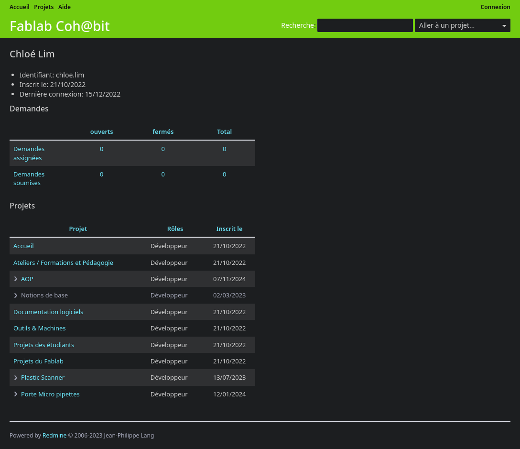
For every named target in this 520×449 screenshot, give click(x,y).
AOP (27, 278)
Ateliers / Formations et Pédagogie (63, 262)
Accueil (20, 7)
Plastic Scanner (43, 377)
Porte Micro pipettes (50, 394)
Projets (44, 7)
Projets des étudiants (43, 344)
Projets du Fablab (38, 361)
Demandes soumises (28, 178)
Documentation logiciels (48, 311)
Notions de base (44, 295)
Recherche (297, 25)
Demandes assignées (28, 153)
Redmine (54, 435)
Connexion (496, 7)
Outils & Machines (39, 328)
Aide (64, 7)
